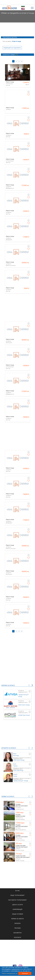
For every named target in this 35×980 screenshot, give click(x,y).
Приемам (25, 973)
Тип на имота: (7, 41)
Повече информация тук (10, 973)
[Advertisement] (17, 2)
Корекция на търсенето (12, 48)
